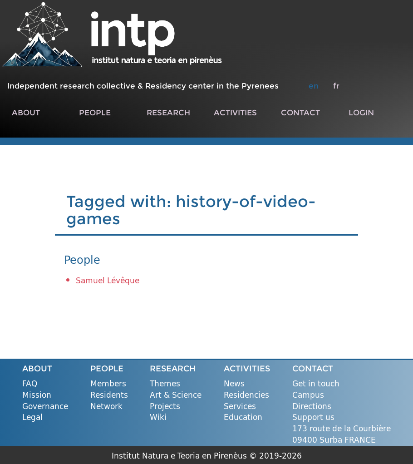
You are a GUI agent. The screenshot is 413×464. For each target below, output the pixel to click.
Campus (308, 395)
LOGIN (361, 112)
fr (336, 85)
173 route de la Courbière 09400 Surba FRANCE (341, 434)
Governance (45, 406)
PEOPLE (95, 112)
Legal (32, 417)
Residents (109, 395)
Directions (311, 406)
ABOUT (26, 112)
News (234, 384)
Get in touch (315, 384)
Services (240, 406)
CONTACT (300, 112)
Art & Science (176, 395)
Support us (313, 417)
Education (243, 417)
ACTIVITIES (235, 112)
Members (108, 384)
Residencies (246, 395)
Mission (36, 395)
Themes (165, 384)
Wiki (158, 417)
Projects (165, 406)
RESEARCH (168, 112)
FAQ (29, 384)
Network (106, 406)
